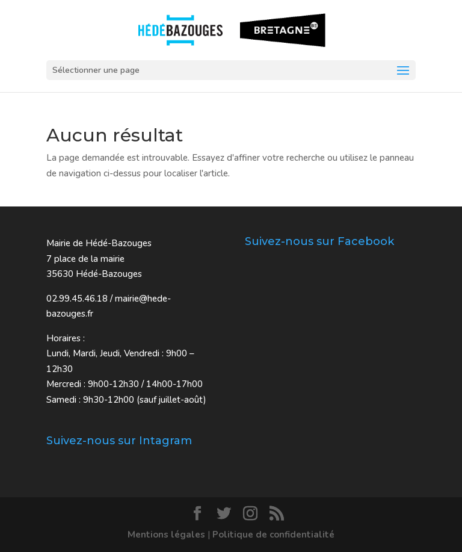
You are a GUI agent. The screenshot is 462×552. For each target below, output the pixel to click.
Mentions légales (166, 535)
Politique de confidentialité (273, 535)
